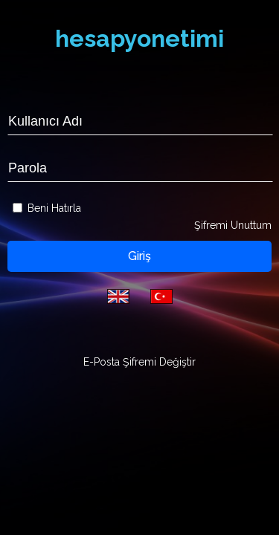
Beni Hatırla (54, 208)
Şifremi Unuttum (233, 225)
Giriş (139, 256)
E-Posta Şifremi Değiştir (139, 362)
